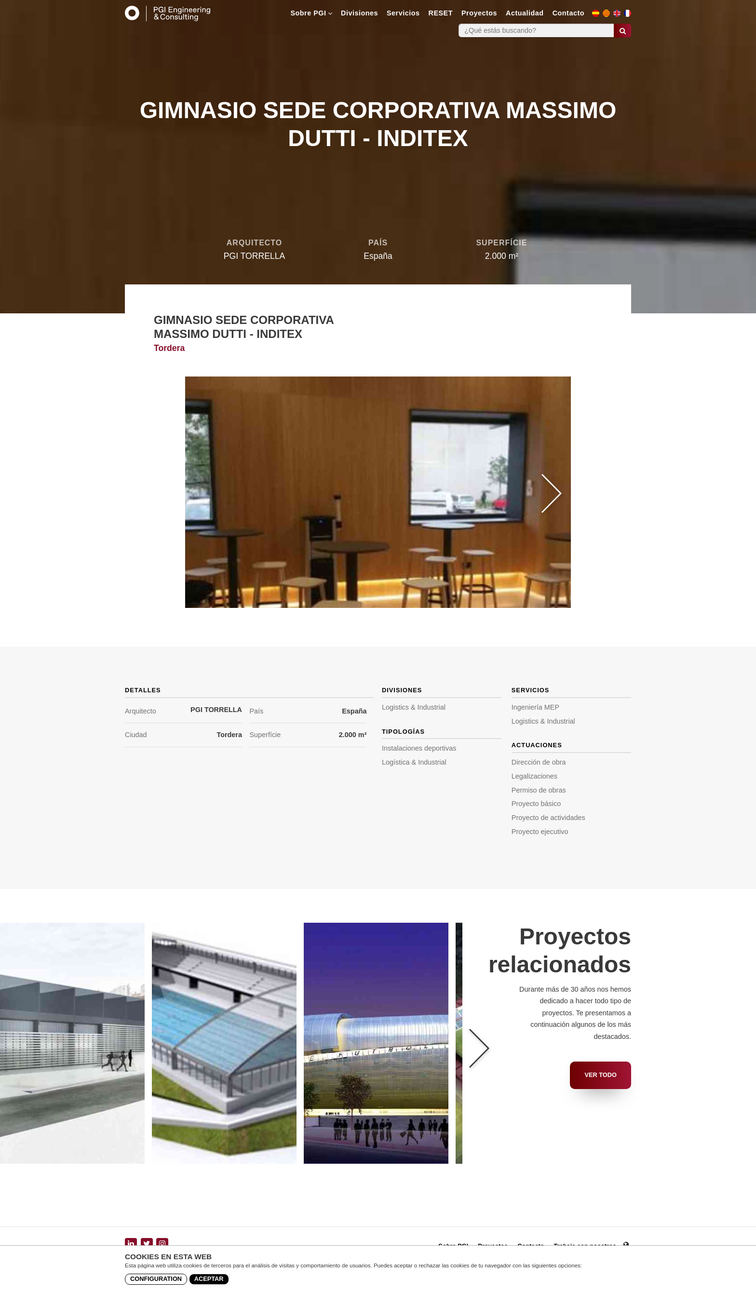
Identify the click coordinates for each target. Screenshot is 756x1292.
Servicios (403, 13)
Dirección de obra (539, 762)
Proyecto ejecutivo (540, 831)
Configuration (156, 1278)
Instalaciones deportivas (419, 748)
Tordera (229, 735)
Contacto (568, 13)
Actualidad (525, 13)
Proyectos (479, 13)
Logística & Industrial (414, 762)
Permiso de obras (539, 790)
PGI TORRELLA (216, 709)
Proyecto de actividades (548, 817)
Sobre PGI (311, 13)
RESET (441, 13)
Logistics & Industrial (414, 707)
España (354, 711)
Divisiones (359, 13)
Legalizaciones (534, 776)
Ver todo (600, 1074)
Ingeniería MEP (535, 707)
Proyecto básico (536, 804)
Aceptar (209, 1278)
